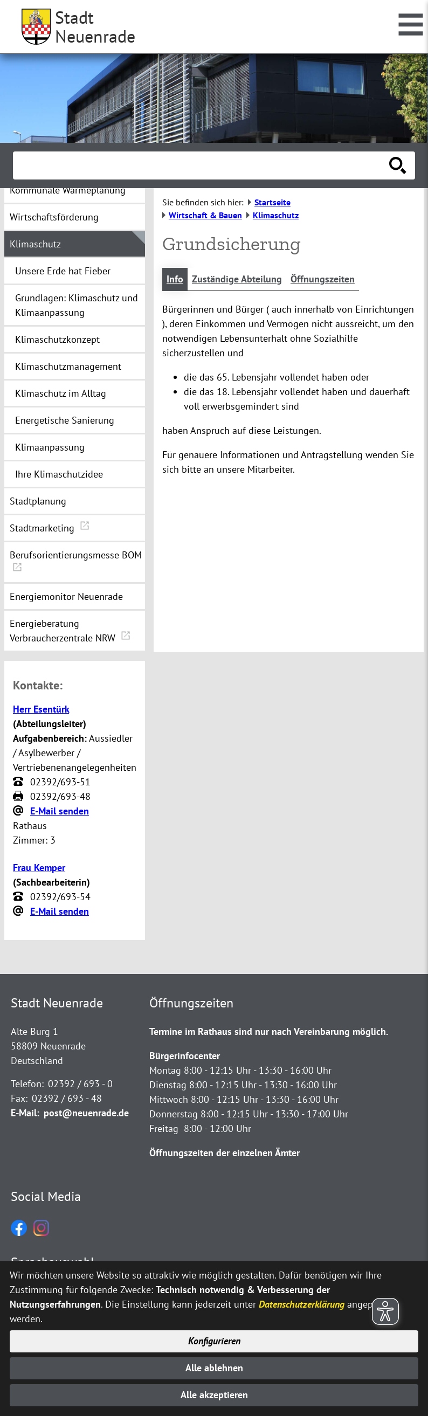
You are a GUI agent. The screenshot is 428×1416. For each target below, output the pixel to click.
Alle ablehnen (214, 1368)
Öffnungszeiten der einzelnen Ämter (224, 1152)
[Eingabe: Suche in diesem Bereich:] (202, 165)
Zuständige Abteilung (237, 279)
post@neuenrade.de (86, 1113)
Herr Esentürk (41, 709)
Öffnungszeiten (323, 279)
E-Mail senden (59, 811)
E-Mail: (25, 1113)
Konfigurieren (214, 1341)
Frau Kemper (39, 867)
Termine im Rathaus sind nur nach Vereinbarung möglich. (268, 1031)
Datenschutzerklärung (301, 1303)
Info (175, 279)
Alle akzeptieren (214, 1395)
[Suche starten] (397, 165)
